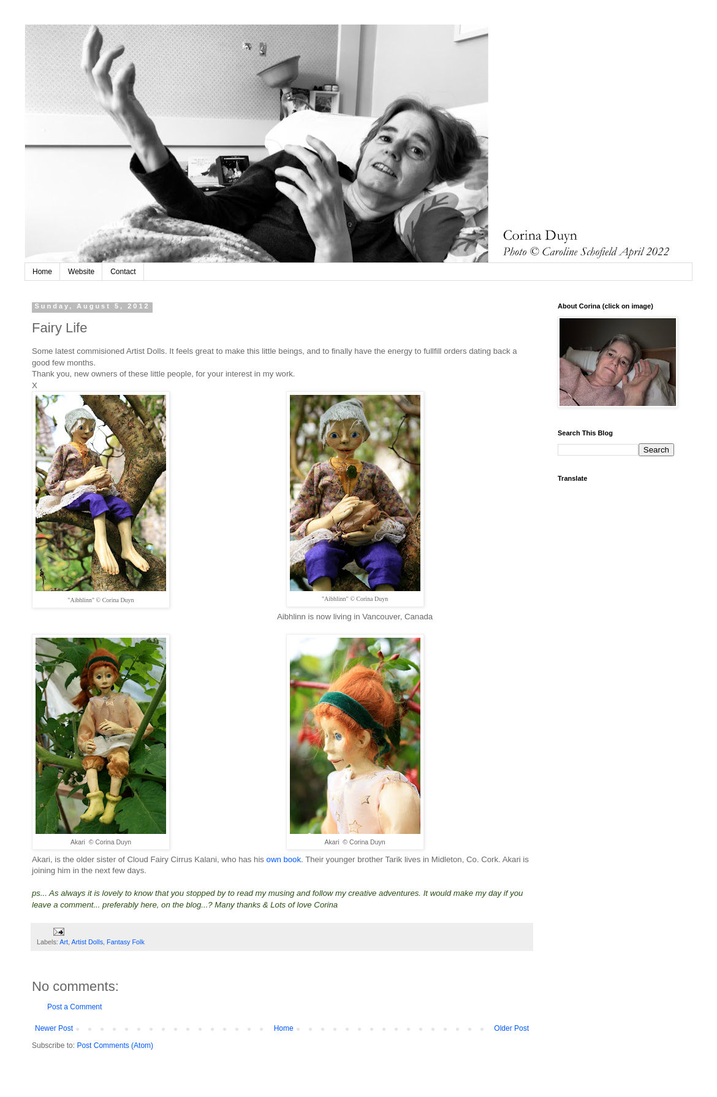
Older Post (511, 1028)
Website (81, 271)
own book (282, 859)
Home (42, 271)
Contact (122, 271)
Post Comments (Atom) (115, 1045)
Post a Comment (74, 1007)
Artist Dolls (87, 942)
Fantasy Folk (126, 942)
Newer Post (54, 1028)
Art (63, 942)
